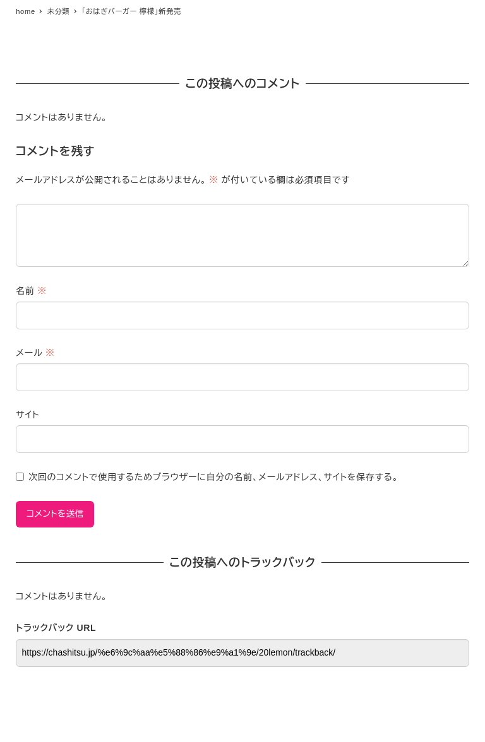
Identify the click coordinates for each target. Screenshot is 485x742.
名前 (31, 291)
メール (35, 353)
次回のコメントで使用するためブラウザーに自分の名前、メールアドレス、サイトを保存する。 (213, 477)
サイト (27, 414)
